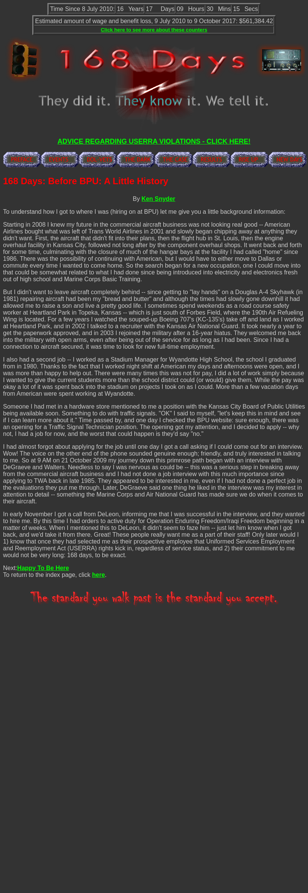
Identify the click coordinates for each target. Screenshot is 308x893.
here (98, 575)
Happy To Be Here (43, 568)
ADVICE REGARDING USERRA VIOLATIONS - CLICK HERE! (153, 141)
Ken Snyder (158, 199)
